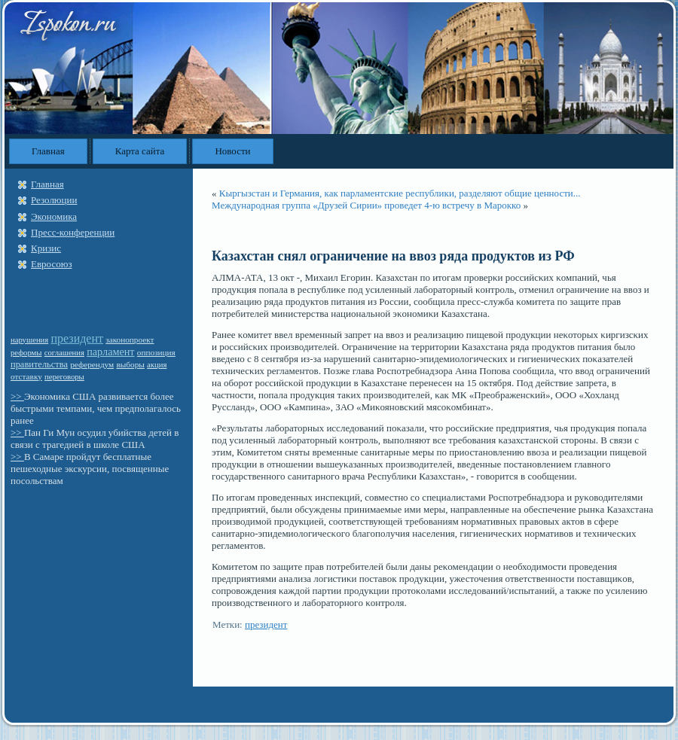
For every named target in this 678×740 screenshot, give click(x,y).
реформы (26, 353)
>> (17, 396)
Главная (48, 151)
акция (156, 365)
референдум (92, 364)
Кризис (46, 248)
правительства (39, 364)
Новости (232, 151)
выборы (130, 364)
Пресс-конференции (73, 232)
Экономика (54, 216)
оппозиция (156, 352)
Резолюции (54, 200)
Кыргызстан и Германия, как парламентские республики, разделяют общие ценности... (400, 193)
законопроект (129, 339)
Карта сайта (140, 151)
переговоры (64, 377)
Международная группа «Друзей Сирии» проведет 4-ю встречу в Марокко (366, 205)
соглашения (64, 353)
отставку (26, 376)
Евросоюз (51, 264)
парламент (110, 352)
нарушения (29, 340)
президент (76, 338)
